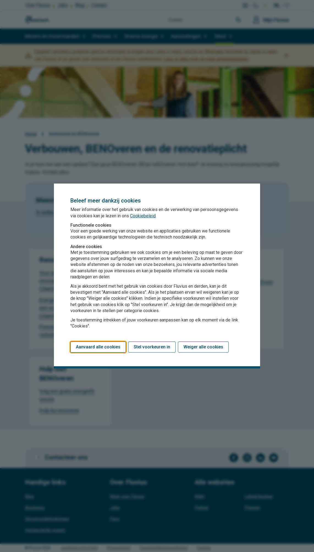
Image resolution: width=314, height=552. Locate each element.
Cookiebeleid (143, 215)
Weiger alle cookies (203, 346)
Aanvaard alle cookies (98, 346)
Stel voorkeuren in (152, 346)
